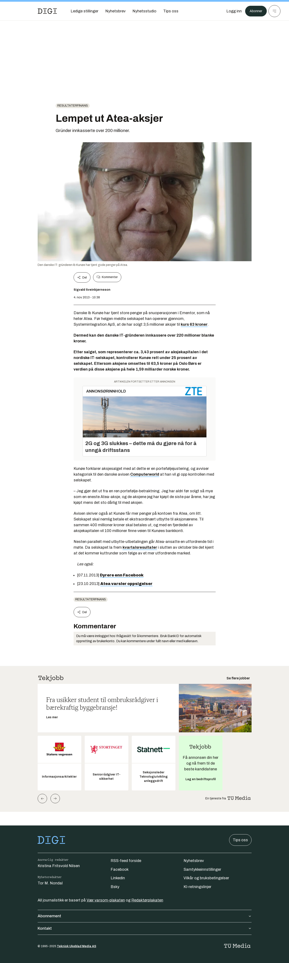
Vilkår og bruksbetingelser (206, 878)
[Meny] (274, 11)
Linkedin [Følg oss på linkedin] (118, 878)
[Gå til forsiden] (47, 11)
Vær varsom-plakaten (106, 900)
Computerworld (144, 474)
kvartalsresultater (140, 547)
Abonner (255, 11)
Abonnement (145, 916)
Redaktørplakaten (147, 900)
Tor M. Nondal (50, 883)
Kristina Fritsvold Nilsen (59, 866)
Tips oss (240, 840)
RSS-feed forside (126, 861)
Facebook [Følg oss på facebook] (120, 869)
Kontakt (145, 928)
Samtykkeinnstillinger (202, 869)
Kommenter (107, 277)
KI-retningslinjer (197, 887)
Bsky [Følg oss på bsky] (115, 887)
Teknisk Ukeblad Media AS (76, 946)
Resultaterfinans (72, 105)
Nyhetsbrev (194, 861)
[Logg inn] (232, 11)
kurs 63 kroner (194, 324)
